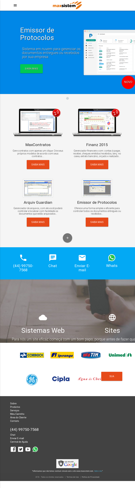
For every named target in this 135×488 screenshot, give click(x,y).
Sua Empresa (112, 378)
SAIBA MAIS (31, 68)
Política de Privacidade (90, 477)
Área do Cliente (18, 417)
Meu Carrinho (17, 413)
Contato (14, 420)
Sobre (13, 403)
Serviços (14, 410)
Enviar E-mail (17, 438)
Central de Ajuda (19, 441)
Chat (12, 434)
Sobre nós (98, 471)
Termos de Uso (72, 477)
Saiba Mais (38, 164)
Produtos (15, 406)
